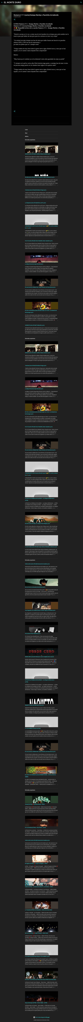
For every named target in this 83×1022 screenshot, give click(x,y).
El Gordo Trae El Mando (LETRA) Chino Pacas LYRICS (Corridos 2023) (40, 979)
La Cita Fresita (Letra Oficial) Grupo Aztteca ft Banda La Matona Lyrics (41, 546)
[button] (14, 19)
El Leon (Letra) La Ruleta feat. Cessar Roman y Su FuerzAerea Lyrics (40, 287)
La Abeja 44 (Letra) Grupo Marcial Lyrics (34, 264)
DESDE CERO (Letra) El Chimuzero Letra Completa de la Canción (39, 656)
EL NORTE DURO (12, 2)
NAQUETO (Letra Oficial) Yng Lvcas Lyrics (34, 705)
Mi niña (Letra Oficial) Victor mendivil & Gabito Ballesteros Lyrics (39, 177)
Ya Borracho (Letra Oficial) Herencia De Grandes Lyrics (37, 563)
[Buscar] (23, 2)
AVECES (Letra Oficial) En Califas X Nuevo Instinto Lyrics (37, 154)
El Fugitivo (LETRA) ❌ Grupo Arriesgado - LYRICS (36, 863)
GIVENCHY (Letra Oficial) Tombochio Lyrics (35, 325)
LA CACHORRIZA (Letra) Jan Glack (33, 728)
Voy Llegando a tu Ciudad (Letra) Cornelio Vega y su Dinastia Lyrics (40, 610)
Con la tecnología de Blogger (41, 1017)
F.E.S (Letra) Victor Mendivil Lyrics (32, 633)
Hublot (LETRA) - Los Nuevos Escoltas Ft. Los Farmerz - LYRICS (39, 886)
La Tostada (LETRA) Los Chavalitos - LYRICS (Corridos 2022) (38, 909)
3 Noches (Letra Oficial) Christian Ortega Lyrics (35, 190)
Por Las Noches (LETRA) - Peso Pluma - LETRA (35, 827)
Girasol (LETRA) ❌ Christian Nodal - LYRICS (35, 804)
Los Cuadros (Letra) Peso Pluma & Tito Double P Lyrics (37, 956)
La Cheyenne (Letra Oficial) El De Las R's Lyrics (35, 202)
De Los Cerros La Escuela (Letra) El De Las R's (35, 587)
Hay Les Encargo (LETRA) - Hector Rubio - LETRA (36, 1002)
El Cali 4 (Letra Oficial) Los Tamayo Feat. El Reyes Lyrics (37, 523)
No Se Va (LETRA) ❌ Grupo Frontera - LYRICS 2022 (36, 933)
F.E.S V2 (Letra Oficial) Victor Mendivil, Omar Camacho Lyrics (39, 240)
